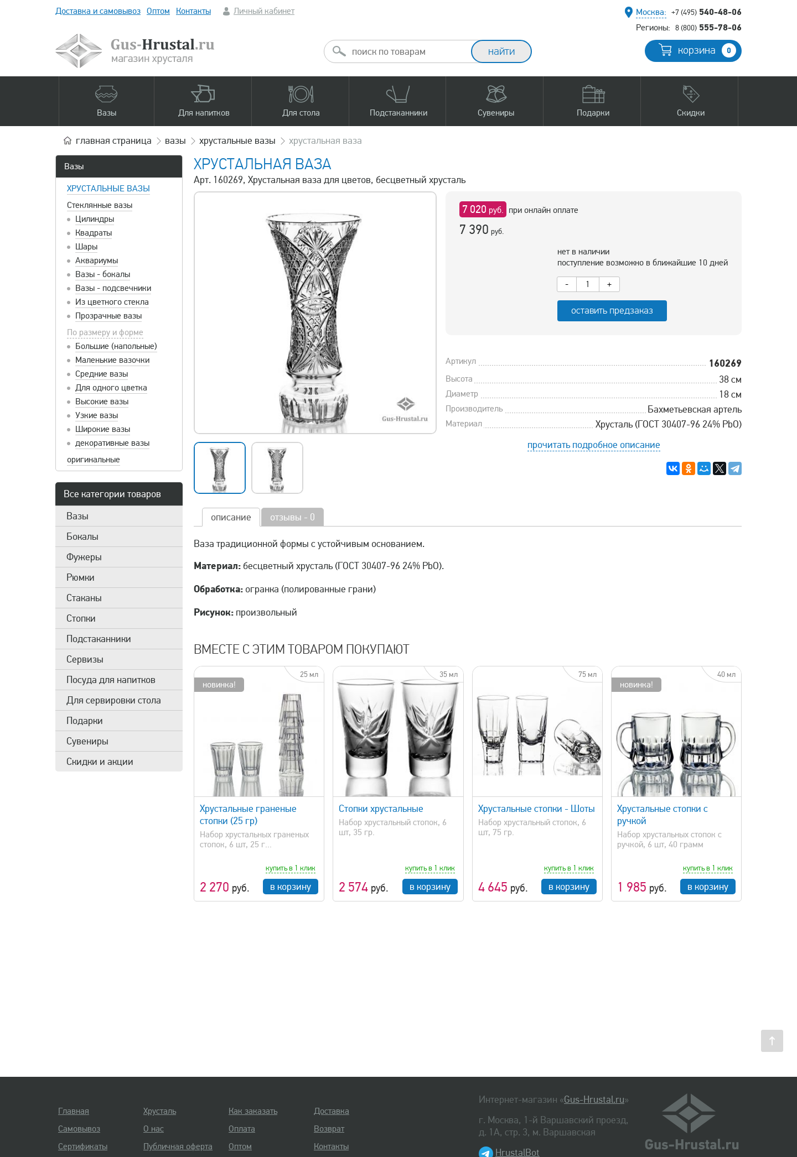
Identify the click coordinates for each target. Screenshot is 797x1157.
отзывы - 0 (292, 517)
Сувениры (87, 741)
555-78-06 (708, 27)
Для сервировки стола (113, 700)
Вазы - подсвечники (113, 288)
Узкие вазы (96, 415)
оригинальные (93, 459)
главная (114, 140)
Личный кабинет (264, 11)
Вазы (74, 166)
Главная (73, 1111)
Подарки (84, 721)
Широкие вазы (102, 429)
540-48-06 (706, 11)
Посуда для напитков (111, 680)
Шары (86, 246)
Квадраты (93, 232)
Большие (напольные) (116, 346)
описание (231, 517)
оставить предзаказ (612, 310)
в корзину (290, 886)
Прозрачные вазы (108, 315)
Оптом (158, 11)
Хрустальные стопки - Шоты (536, 808)
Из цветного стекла (112, 302)
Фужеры (84, 557)
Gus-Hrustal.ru (594, 1099)
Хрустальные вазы (108, 188)
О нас (153, 1128)
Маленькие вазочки (112, 360)
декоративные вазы (112, 443)
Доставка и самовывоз (98, 11)
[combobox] (407, 51)
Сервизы (84, 659)
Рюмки (80, 577)
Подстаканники (98, 639)
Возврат (329, 1128)
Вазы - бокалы (102, 274)
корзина (707, 50)
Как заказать (253, 1111)
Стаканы (84, 598)
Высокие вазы (101, 401)
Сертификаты (82, 1146)
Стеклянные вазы (99, 205)
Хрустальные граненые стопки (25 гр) (248, 814)
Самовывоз (79, 1128)
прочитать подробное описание (593, 445)
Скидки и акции (99, 761)
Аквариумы (96, 260)
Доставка (331, 1111)
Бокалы (82, 536)
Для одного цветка (111, 387)
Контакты (193, 11)
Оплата (242, 1128)
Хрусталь (159, 1111)
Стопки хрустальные (381, 808)
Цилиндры (94, 219)
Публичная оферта (178, 1146)
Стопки (81, 618)
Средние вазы (101, 373)
